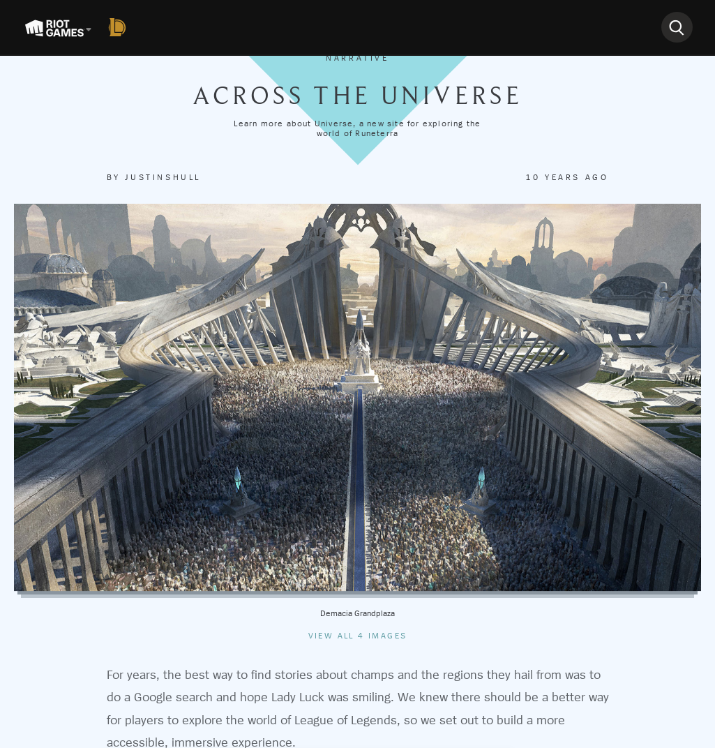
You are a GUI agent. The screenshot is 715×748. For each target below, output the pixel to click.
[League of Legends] (120, 27)
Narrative (357, 58)
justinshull (163, 177)
